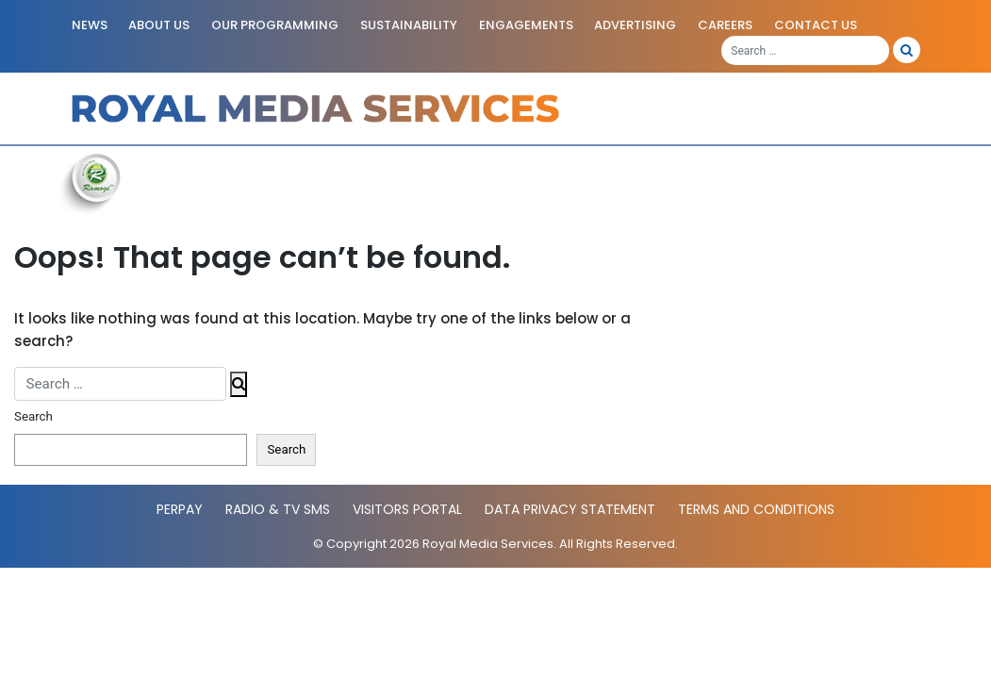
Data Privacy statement (570, 509)
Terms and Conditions (756, 509)
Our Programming (275, 25)
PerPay (180, 509)
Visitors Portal (407, 509)
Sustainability (408, 25)
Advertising (635, 25)
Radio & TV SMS (277, 509)
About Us (159, 25)
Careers (725, 25)
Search (33, 416)
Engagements (526, 25)
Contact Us (815, 25)
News (89, 25)
